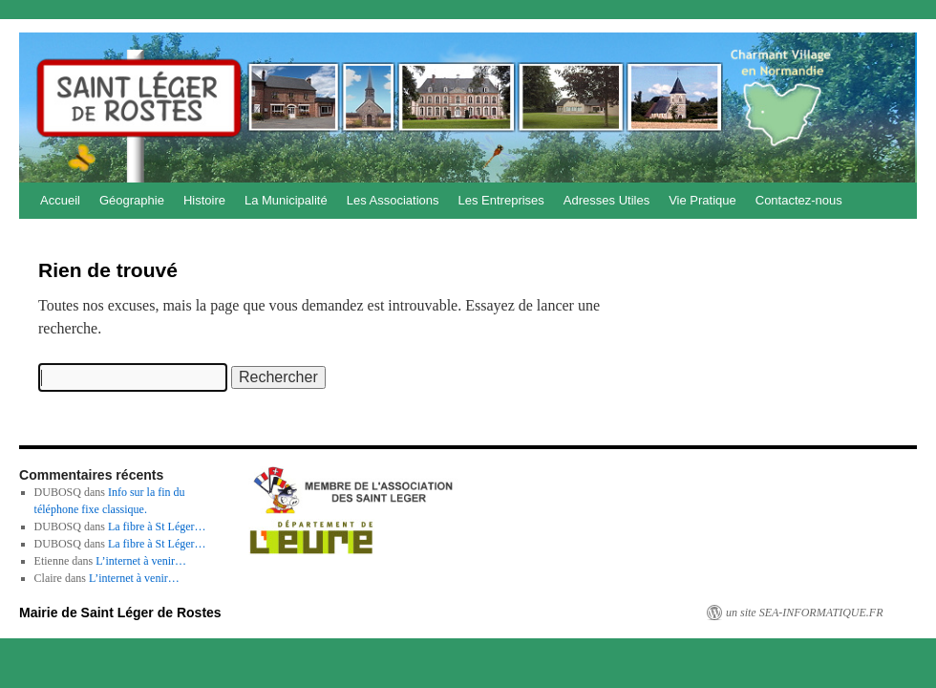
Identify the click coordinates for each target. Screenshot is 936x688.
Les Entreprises (501, 200)
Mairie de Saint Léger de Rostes (120, 612)
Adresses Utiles (606, 200)
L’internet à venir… (141, 561)
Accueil (60, 200)
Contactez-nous (798, 200)
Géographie (131, 200)
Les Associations (393, 200)
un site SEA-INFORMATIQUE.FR (804, 612)
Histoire (204, 200)
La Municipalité (286, 200)
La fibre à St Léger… (157, 526)
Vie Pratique (702, 200)
